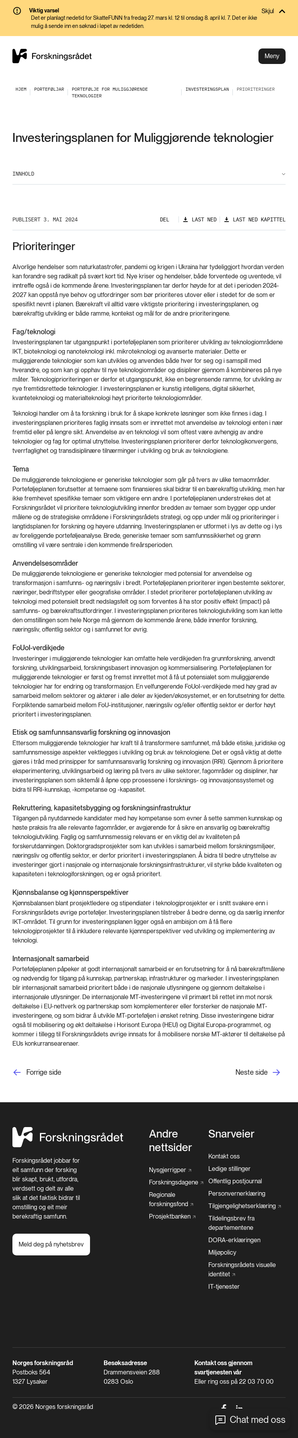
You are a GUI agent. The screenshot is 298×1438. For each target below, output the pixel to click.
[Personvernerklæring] (236, 1193)
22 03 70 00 (256, 1381)
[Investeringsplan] (207, 89)
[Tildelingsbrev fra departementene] (247, 1223)
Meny (272, 56)
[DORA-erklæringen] (234, 1240)
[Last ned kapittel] (255, 220)
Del (164, 219)
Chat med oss (258, 1419)
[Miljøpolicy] (222, 1252)
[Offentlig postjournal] (235, 1181)
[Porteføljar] (49, 89)
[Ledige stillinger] (229, 1169)
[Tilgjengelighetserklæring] (244, 1206)
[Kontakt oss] (224, 1156)
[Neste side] (261, 1072)
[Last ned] (199, 220)
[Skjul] (149, 11)
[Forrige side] (36, 1072)
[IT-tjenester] (224, 1286)
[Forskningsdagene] (176, 1182)
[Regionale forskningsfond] (176, 1199)
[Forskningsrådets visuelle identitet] (244, 1269)
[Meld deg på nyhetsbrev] (51, 1244)
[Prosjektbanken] (172, 1216)
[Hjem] (67, 1145)
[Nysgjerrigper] (170, 1170)
